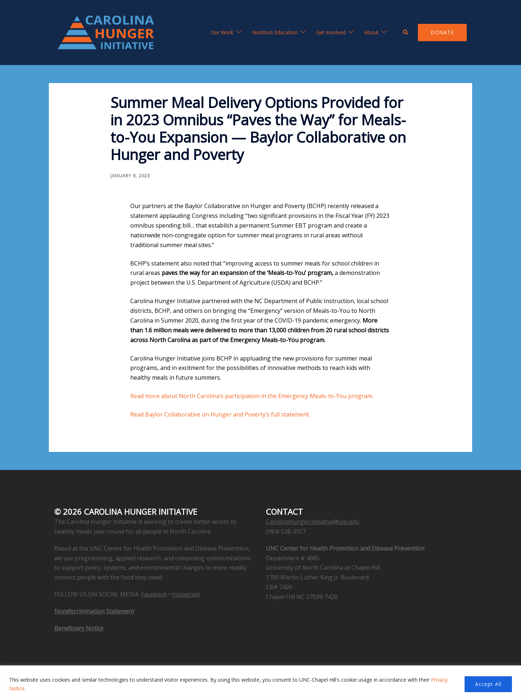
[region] (260, 682)
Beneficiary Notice (78, 628)
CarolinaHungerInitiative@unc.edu (312, 522)
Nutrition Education (274, 32)
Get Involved (331, 32)
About (371, 32)
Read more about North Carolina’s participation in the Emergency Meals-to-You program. (251, 396)
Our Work (222, 32)
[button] (406, 32)
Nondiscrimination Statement (94, 611)
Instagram (186, 594)
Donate (442, 32)
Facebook (154, 594)
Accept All (488, 684)
